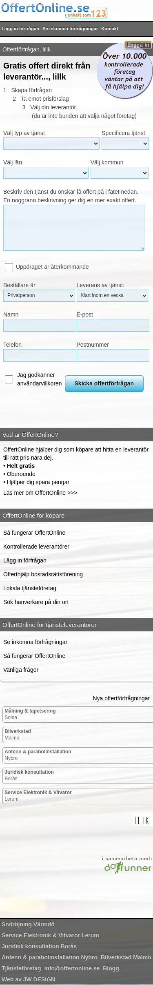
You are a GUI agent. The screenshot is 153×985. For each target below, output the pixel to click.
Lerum (38, 796)
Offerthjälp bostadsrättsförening (43, 574)
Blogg (111, 968)
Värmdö (28, 924)
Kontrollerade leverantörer (36, 546)
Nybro (37, 755)
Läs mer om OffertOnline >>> (40, 492)
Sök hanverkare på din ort (36, 602)
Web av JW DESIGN (28, 979)
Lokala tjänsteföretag (29, 588)
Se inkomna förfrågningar (70, 28)
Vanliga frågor (20, 669)
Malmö (17, 734)
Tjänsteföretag (21, 968)
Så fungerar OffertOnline (34, 532)
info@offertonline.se (72, 968)
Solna (29, 714)
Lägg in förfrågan (20, 28)
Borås (29, 775)
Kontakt (109, 28)
